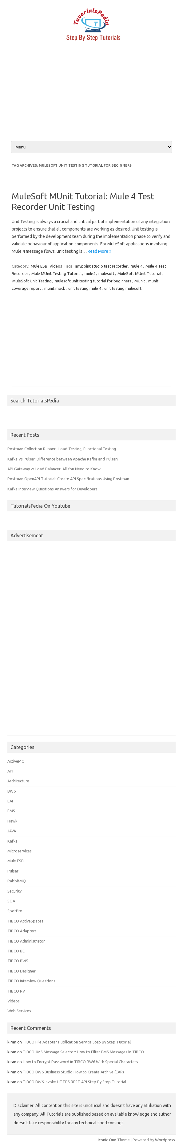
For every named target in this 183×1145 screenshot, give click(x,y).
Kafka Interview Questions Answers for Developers (52, 489)
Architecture (18, 781)
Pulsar (12, 871)
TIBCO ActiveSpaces (25, 921)
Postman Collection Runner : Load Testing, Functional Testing (61, 449)
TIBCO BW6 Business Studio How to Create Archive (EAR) (73, 1072)
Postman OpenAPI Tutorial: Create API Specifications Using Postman (68, 479)
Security (14, 891)
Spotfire (14, 911)
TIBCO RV (16, 991)
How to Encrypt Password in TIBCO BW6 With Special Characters (80, 1062)
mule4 (90, 273)
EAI (10, 801)
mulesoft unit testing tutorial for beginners (93, 281)
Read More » (99, 251)
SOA (11, 901)
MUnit (139, 281)
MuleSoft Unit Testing (32, 281)
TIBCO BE (16, 951)
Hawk (12, 821)
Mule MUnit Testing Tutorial (56, 273)
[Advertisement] (91, 96)
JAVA (11, 831)
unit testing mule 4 (84, 288)
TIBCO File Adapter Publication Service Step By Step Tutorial (77, 1042)
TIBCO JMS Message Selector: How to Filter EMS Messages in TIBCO (83, 1052)
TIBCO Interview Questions (31, 981)
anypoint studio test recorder (101, 266)
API (10, 771)
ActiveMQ (16, 761)
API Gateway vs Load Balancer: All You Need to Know (54, 469)
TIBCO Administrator (26, 941)
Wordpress (165, 1140)
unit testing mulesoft (122, 288)
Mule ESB (39, 266)
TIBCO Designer (21, 971)
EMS (11, 811)
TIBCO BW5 (17, 961)
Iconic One (107, 1140)
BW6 (11, 791)
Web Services (19, 1011)
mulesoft (106, 273)
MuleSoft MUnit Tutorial (139, 273)
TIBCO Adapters (22, 931)
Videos (56, 266)
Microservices (19, 851)
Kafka (12, 841)
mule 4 (136, 266)
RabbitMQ (16, 881)
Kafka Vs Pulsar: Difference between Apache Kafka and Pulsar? (62, 459)
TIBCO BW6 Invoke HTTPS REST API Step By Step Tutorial (74, 1082)
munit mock (54, 288)
